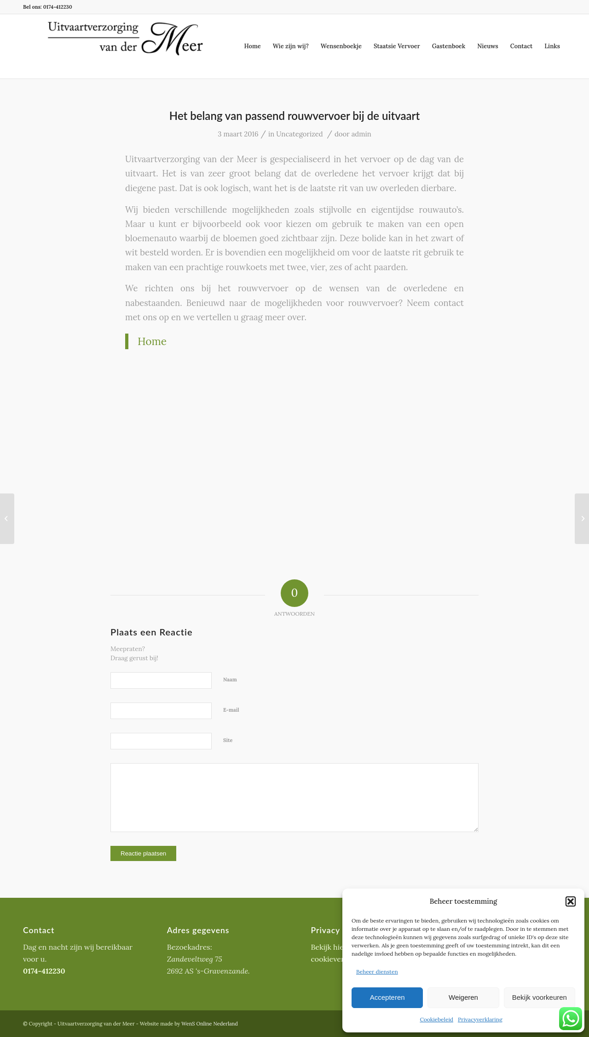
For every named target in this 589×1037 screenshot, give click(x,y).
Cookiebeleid (436, 1019)
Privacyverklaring (480, 1019)
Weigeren (463, 997)
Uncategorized (299, 134)
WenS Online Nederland (209, 1023)
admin (361, 134)
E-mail (231, 710)
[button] (570, 901)
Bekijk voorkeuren (539, 997)
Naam (230, 679)
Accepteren (387, 997)
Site (228, 740)
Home (152, 341)
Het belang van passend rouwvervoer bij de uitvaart (294, 115)
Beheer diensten (377, 971)
